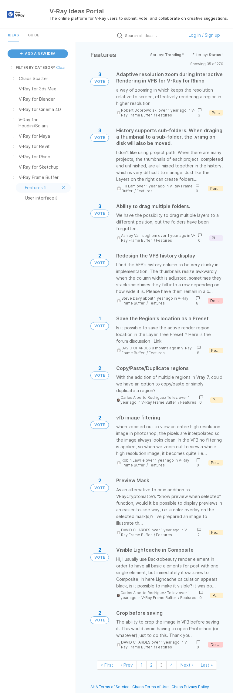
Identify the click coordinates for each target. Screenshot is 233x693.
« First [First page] (107, 665)
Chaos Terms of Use (150, 687)
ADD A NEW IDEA (38, 53)
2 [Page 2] (151, 665)
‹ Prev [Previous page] (127, 665)
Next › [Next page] (187, 665)
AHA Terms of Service (110, 687)
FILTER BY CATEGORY (32, 67)
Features (164, 115)
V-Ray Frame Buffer (159, 402)
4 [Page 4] (171, 665)
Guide (33, 35)
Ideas (13, 35)
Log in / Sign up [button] (204, 35)
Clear (61, 67)
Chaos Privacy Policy (190, 687)
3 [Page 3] (161, 665)
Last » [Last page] (207, 665)
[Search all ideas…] (153, 35)
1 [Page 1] (141, 665)
